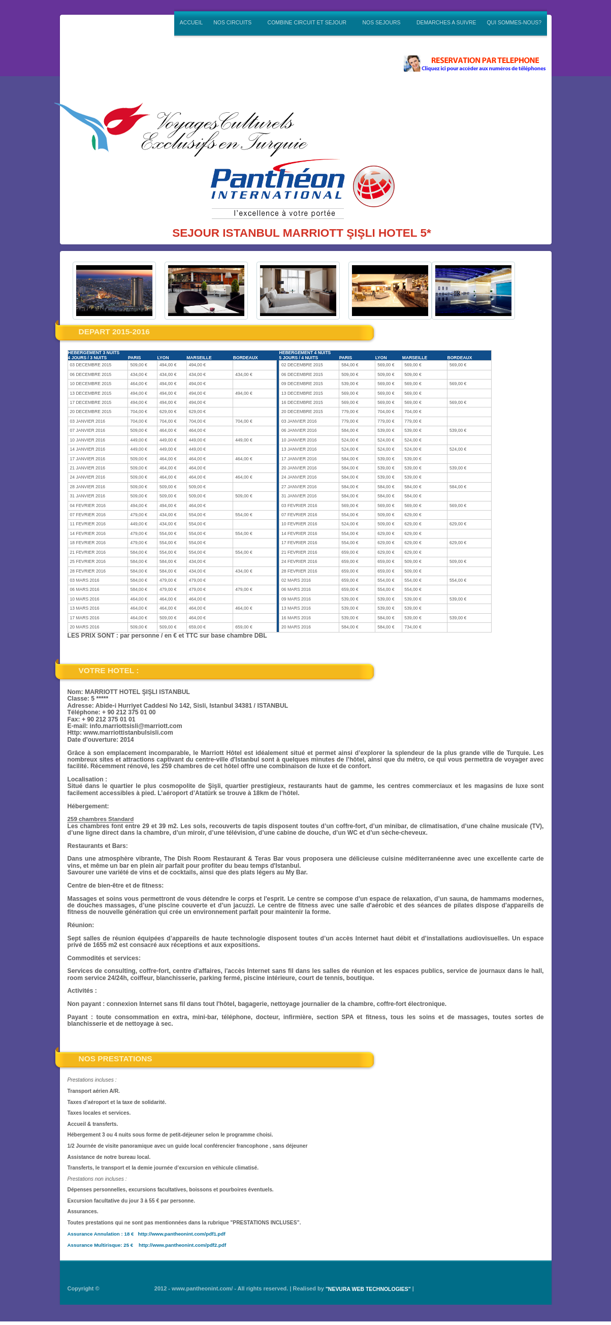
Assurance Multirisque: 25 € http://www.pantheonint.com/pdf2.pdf (147, 1244)
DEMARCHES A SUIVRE (446, 22)
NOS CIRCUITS (233, 21)
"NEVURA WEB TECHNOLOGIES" (368, 1289)
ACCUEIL (191, 22)
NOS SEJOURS (382, 21)
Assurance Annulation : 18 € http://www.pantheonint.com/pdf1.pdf (147, 1233)
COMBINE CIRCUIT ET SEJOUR (307, 21)
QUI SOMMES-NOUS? (514, 22)
